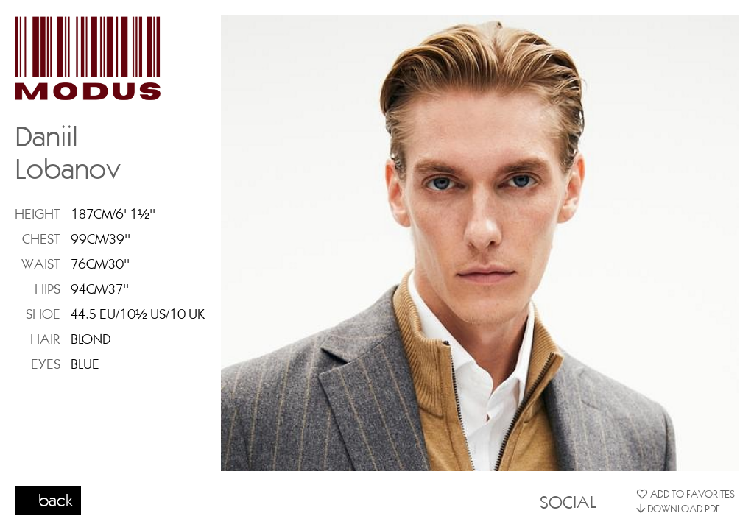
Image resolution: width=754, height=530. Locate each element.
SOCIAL (568, 501)
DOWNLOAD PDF (678, 509)
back (56, 499)
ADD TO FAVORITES (685, 494)
